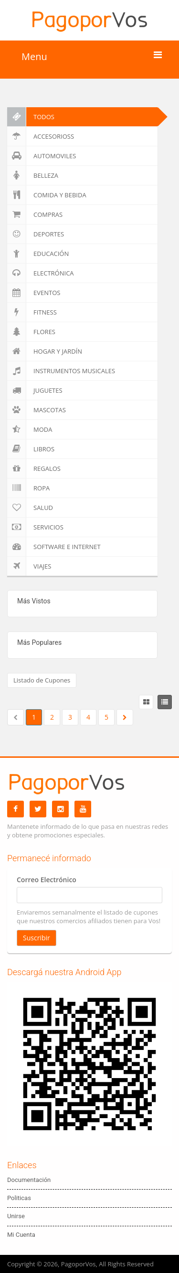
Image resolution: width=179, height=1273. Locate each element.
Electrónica (40, 273)
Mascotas (36, 409)
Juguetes (35, 390)
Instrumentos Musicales (61, 370)
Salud (30, 507)
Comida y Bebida (46, 194)
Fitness (32, 312)
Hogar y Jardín (44, 351)
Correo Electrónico (46, 879)
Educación (38, 253)
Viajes (29, 566)
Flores (31, 331)
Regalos (34, 468)
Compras (35, 214)
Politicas (19, 1198)
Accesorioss (40, 136)
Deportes (35, 234)
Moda (29, 429)
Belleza (32, 175)
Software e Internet (54, 546)
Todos (30, 116)
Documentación (29, 1179)
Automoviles (41, 155)
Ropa (28, 488)
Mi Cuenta (21, 1234)
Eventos (33, 292)
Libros (30, 448)
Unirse (16, 1216)
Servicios (35, 527)
